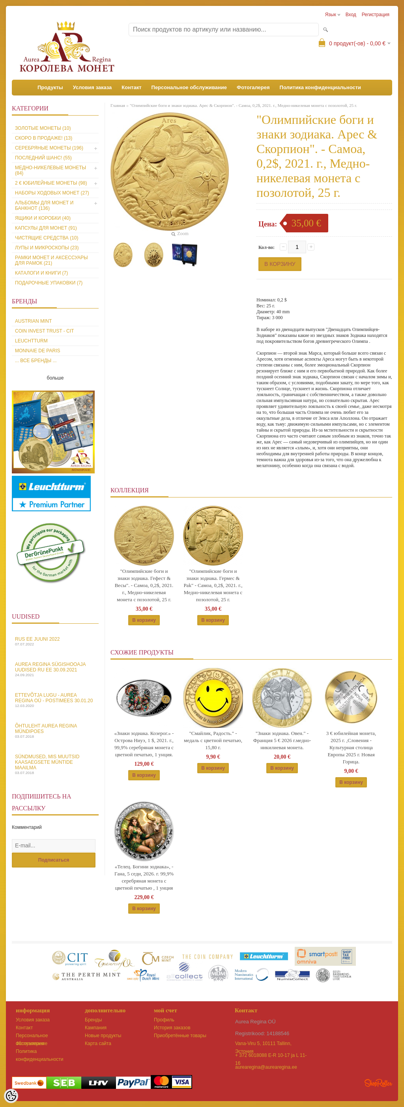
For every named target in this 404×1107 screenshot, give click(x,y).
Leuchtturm (31, 341)
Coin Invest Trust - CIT (44, 331)
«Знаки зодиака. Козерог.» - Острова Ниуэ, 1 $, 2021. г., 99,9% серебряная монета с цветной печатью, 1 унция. (144, 743)
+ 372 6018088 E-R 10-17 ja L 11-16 (271, 1056)
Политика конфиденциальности (320, 87)
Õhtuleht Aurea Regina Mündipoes (55, 731)
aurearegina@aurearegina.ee (266, 1067)
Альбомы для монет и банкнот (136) (44, 205)
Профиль (164, 1020)
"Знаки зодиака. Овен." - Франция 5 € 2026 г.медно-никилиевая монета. (282, 740)
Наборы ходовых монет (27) (52, 193)
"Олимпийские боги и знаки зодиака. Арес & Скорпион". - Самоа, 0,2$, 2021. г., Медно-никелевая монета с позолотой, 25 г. (243, 105)
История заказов (172, 1027)
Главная (117, 105)
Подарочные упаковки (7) (48, 283)
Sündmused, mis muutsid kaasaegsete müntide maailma (55, 764)
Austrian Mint (33, 321)
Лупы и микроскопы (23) (47, 248)
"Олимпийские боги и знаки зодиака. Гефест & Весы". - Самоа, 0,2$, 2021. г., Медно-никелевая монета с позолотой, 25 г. (144, 585)
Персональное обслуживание (189, 87)
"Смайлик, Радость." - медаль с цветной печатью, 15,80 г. (213, 740)
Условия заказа (92, 87)
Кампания (96, 1027)
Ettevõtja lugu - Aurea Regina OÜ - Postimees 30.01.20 (55, 700)
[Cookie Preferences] (11, 1096)
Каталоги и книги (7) (41, 273)
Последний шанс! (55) (43, 158)
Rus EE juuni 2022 (55, 641)
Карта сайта (98, 1043)
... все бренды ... (36, 360)
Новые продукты (103, 1035)
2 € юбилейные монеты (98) (51, 183)
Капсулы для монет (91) (46, 228)
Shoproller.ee (378, 1083)
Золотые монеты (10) (43, 128)
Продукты (50, 87)
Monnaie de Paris (37, 350)
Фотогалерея (253, 87)
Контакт (131, 87)
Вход (351, 14)
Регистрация (375, 14)
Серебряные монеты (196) (49, 148)
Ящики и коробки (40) (43, 218)
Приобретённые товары (180, 1035)
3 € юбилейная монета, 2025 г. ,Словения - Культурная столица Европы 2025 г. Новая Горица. (351, 747)
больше (55, 378)
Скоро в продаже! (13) (43, 138)
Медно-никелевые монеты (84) (50, 170)
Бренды (93, 1020)
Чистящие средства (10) (47, 238)
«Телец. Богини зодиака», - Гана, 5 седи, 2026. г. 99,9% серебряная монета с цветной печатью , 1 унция (144, 877)
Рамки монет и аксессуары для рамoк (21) (51, 260)
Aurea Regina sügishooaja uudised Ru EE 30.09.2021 (55, 669)
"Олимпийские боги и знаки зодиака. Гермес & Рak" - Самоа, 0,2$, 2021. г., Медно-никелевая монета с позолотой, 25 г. (212, 585)
